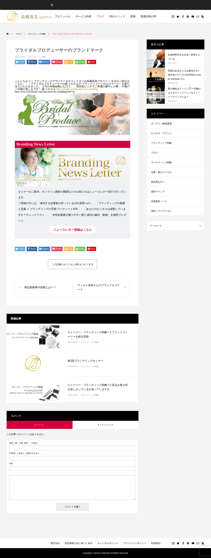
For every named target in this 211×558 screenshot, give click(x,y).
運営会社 (55, 543)
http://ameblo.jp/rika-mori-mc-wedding (77, 89)
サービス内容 (83, 16)
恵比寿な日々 (158, 182)
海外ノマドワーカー (161, 211)
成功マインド (158, 191)
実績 (133, 16)
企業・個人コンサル (161, 172)
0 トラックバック (105, 425)
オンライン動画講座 (161, 123)
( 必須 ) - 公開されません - (25, 453)
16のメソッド (117, 16)
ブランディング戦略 (37, 57)
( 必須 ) (23, 443)
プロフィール (63, 16)
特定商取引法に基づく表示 (78, 543)
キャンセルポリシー (107, 543)
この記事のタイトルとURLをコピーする (72, 264)
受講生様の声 (148, 16)
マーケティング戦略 (161, 162)
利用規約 (155, 543)
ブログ (100, 16)
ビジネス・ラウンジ (161, 133)
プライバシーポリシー (134, 543)
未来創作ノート (159, 201)
